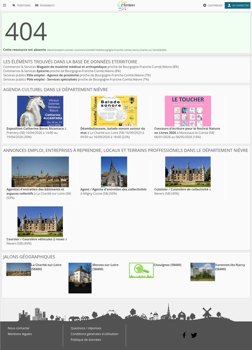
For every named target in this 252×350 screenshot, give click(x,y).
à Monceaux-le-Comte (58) (187, 130)
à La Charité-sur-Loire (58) (112, 130)
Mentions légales (20, 334)
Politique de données (86, 340)
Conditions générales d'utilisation (94, 334)
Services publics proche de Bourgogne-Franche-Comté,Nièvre (74, 75)
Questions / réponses (86, 328)
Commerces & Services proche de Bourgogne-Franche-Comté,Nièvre (88, 67)
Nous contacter (19, 328)
